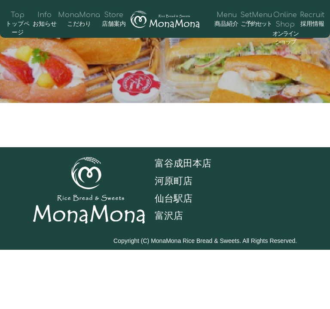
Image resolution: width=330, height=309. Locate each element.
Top (17, 24)
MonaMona (79, 19)
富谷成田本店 (183, 163)
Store (113, 19)
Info (44, 19)
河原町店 (173, 181)
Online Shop (285, 28)
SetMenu (256, 19)
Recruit (312, 19)
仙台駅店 (173, 198)
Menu (226, 19)
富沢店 (169, 215)
